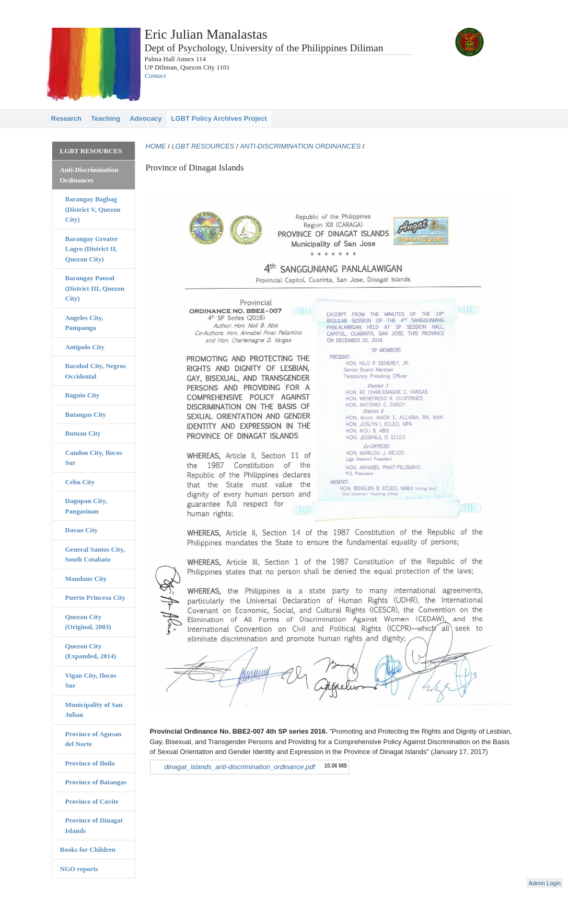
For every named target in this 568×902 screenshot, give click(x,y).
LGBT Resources (91, 151)
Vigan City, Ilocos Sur (91, 680)
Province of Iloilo (90, 763)
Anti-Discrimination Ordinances (89, 175)
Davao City (81, 530)
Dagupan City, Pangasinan (86, 506)
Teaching (105, 118)
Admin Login (545, 883)
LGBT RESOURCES (202, 146)
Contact (155, 75)
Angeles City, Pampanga (84, 323)
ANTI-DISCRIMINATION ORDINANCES (300, 146)
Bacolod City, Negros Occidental (95, 371)
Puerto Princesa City (95, 597)
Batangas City (85, 414)
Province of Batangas (95, 782)
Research (66, 118)
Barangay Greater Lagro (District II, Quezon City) (91, 249)
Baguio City (82, 395)
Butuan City (83, 433)
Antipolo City (85, 347)
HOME (156, 146)
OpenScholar (500, 885)
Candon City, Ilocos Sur (93, 458)
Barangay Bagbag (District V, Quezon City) (93, 209)
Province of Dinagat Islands (94, 825)
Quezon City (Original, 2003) (88, 622)
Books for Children (87, 849)
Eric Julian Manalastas (206, 34)
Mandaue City (86, 579)
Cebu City (80, 482)
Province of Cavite (92, 801)
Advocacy (145, 118)
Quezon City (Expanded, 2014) (91, 651)
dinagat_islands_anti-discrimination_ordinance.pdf (240, 767)
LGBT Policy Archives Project (219, 118)
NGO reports (79, 869)
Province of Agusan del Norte (93, 739)
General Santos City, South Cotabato (95, 554)
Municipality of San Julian (94, 710)
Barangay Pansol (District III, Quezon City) (95, 288)
